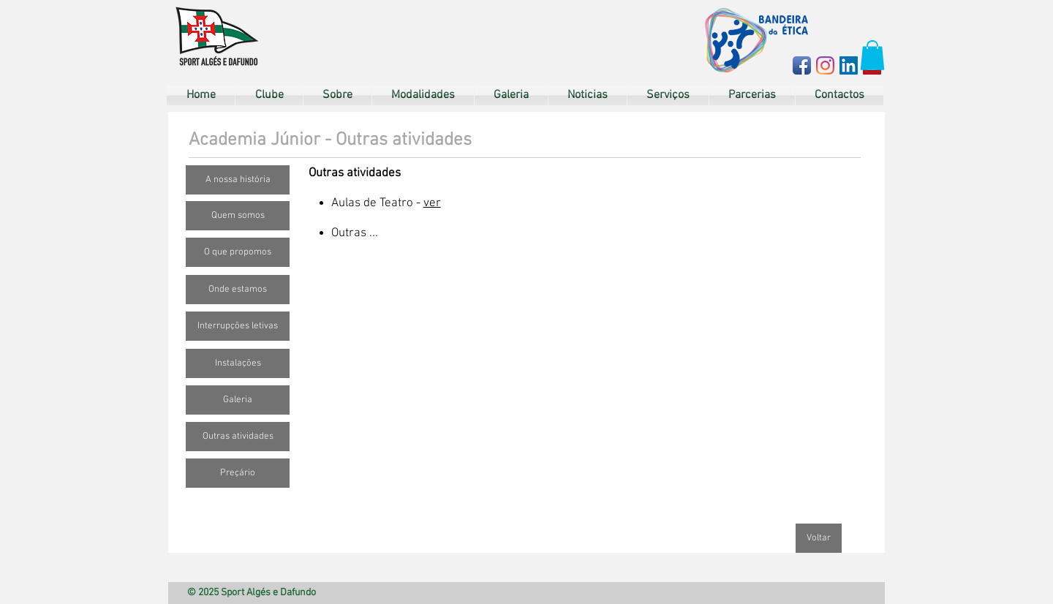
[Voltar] (819, 538)
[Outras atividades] (238, 436)
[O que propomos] (238, 252)
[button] (872, 55)
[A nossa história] (238, 180)
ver (432, 203)
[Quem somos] (238, 215)
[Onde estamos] (238, 289)
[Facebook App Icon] (802, 65)
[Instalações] (238, 363)
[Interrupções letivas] (238, 326)
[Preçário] (238, 473)
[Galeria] (238, 400)
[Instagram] (825, 65)
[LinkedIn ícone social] (848, 65)
